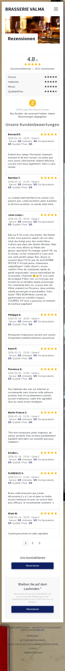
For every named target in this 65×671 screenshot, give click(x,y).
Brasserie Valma (24, 9)
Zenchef (39, 630)
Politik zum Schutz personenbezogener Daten (35, 644)
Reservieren (32, 565)
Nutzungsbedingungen (41, 640)
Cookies (45, 649)
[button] (56, 9)
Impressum (45, 636)
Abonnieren (32, 609)
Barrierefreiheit (44, 653)
